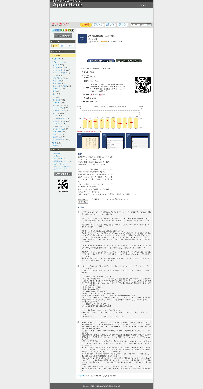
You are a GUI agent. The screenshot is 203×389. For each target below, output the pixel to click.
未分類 (55, 146)
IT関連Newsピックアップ (62, 161)
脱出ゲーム (57, 137)
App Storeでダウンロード (128, 61)
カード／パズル (58, 108)
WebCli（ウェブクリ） (61, 169)
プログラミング (58, 78)
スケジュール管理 (59, 73)
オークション (57, 89)
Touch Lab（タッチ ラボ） (62, 166)
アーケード (57, 103)
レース (55, 116)
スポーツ (56, 113)
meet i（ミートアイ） (61, 158)
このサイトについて (145, 5)
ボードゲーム (57, 132)
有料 (70, 46)
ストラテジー (57, 124)
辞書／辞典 (57, 83)
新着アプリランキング (122, 25)
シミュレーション (59, 121)
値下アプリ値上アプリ (110, 25)
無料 (62, 46)
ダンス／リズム (58, 129)
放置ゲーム (57, 134)
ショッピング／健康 (60, 86)
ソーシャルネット (59, 70)
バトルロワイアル (59, 126)
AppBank (57, 156)
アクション (57, 100)
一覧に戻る (82, 376)
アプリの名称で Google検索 (101, 61)
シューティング (58, 110)
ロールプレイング (59, 118)
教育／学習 (57, 81)
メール (55, 75)
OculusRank (57, 153)
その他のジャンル (59, 140)
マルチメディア (58, 67)
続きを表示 (83, 202)
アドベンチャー (58, 105)
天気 (54, 91)
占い (54, 94)
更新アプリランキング (98, 25)
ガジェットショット (61, 164)
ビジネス (56, 65)
